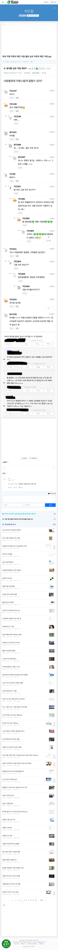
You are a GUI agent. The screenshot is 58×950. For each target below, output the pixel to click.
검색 (46, 2)
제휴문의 (23, 943)
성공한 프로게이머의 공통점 (10, 843)
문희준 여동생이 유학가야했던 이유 (13, 868)
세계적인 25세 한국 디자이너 (11, 642)
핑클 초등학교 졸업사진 (9, 860)
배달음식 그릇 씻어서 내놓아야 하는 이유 (14, 787)
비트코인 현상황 (7, 554)
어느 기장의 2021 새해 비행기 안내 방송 (14, 707)
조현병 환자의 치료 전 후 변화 (11, 884)
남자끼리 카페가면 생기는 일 (11, 610)
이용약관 (41, 943)
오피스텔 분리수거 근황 (9, 691)
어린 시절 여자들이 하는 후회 (11, 538)
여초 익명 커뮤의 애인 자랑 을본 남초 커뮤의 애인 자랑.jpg (20, 755)
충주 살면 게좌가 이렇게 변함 (11, 851)
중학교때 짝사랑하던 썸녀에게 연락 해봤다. (15, 675)
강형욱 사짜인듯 (7, 827)
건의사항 (16, 943)
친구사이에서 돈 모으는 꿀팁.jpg (12, 715)
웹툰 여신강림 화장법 (8, 650)
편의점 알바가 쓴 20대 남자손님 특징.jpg (14, 811)
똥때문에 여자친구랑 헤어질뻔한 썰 (13, 771)
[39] (54, 524)
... (38, 900)
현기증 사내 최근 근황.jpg (10, 723)
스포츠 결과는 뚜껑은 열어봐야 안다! (13, 731)
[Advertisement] (29, 40)
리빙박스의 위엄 (7, 835)
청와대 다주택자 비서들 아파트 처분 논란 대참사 (17, 763)
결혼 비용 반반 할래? (8, 586)
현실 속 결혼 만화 (7, 803)
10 (35, 900)
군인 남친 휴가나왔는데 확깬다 (11, 530)
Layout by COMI (28, 946)
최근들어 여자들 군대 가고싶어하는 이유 (14, 546)
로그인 (53, 2)
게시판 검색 (33, 15)
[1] (55, 519)
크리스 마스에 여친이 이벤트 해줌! (12, 683)
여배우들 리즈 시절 (8, 626)
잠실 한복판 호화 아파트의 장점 (11, 634)
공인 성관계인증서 (7, 562)
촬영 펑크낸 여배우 (8, 602)
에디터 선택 (52, 493)
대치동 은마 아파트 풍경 (9, 594)
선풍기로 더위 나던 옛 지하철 (11, 876)
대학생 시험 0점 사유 (8, 819)
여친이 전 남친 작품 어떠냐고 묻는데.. (13, 699)
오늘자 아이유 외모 (8, 795)
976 (41, 900)
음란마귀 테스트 (7, 578)
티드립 (29, 11)
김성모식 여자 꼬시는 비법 (10, 892)
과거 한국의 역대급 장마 (9, 779)
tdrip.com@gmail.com (39, 942)
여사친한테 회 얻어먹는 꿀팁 (11, 739)
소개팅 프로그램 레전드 (9, 658)
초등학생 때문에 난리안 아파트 (11, 570)
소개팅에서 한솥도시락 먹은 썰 (11, 618)
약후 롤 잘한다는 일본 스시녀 (11, 666)
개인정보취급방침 (32, 943)
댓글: (32, 62)
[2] (55, 514)
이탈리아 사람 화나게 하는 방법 (11, 747)
